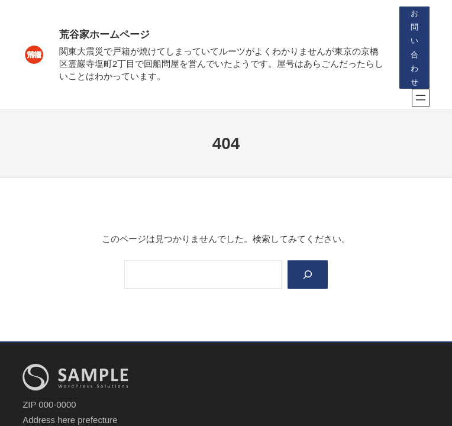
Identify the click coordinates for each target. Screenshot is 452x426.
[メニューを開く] (421, 97)
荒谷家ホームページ (104, 34)
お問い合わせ (414, 47)
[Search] (308, 274)
